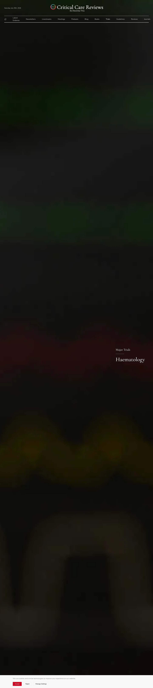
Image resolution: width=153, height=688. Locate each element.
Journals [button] (147, 19)
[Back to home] (76, 8)
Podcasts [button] (74, 19)
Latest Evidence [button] (16, 19)
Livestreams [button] (46, 19)
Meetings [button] (61, 19)
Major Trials (123, 349)
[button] (5, 19)
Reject (27, 684)
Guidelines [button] (120, 19)
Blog (86, 19)
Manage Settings (41, 684)
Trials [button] (108, 19)
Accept (17, 684)
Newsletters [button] (31, 19)
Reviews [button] (134, 19)
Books (97, 19)
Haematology (130, 359)
